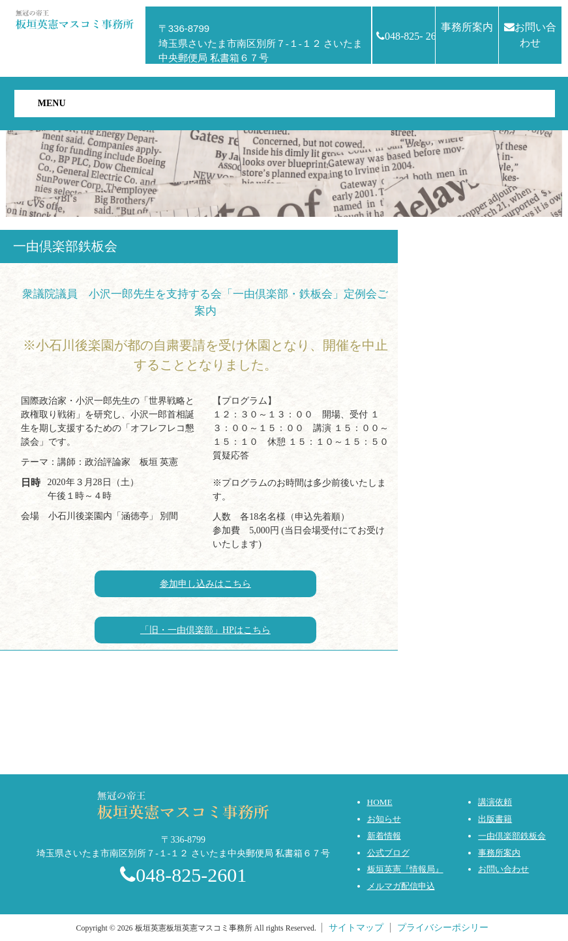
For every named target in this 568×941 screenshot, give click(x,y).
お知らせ (384, 819)
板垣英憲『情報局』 (405, 869)
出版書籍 (495, 819)
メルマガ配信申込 (401, 886)
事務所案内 (467, 27)
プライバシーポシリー (442, 928)
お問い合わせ (530, 34)
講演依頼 (495, 802)
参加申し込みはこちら (205, 584)
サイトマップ (356, 928)
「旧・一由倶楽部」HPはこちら (205, 630)
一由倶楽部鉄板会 (512, 836)
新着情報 (384, 836)
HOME (380, 802)
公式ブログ (388, 853)
